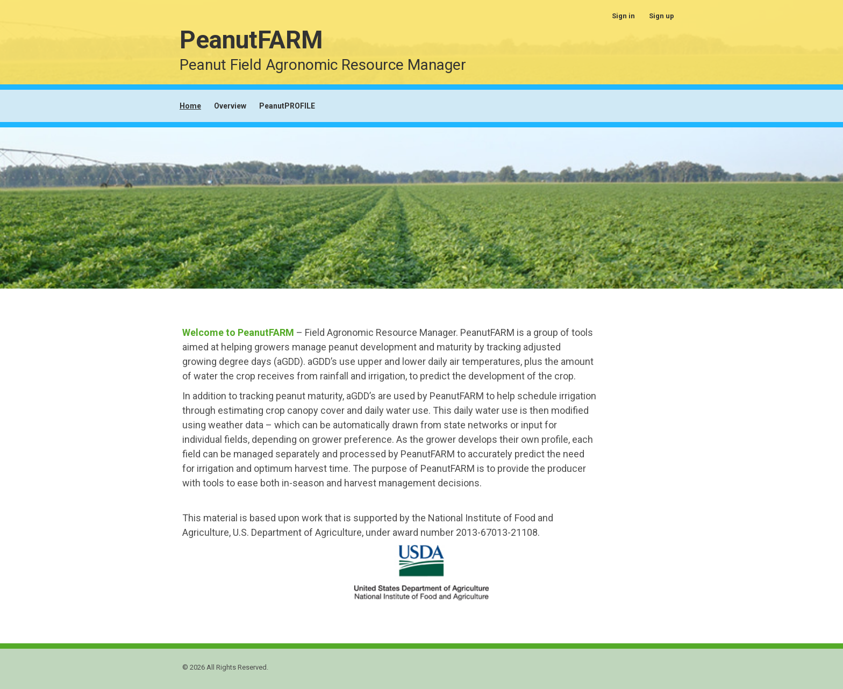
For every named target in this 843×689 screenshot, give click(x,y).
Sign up (661, 16)
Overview (230, 106)
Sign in (623, 16)
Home (190, 106)
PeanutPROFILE (287, 106)
